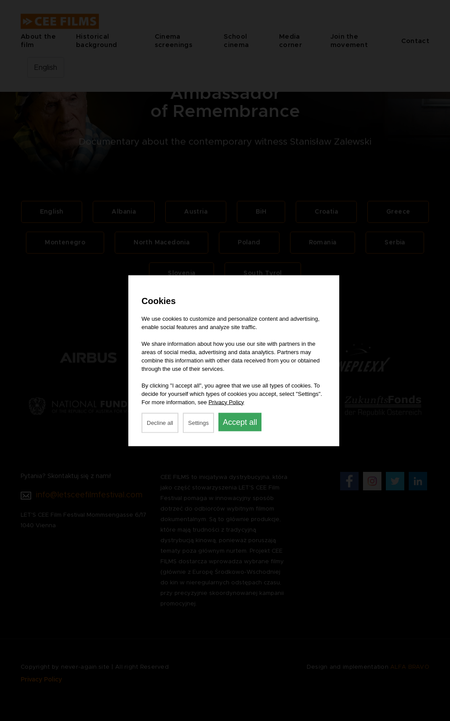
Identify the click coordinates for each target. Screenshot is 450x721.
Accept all (240, 421)
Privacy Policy (226, 402)
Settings (198, 422)
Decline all (160, 422)
